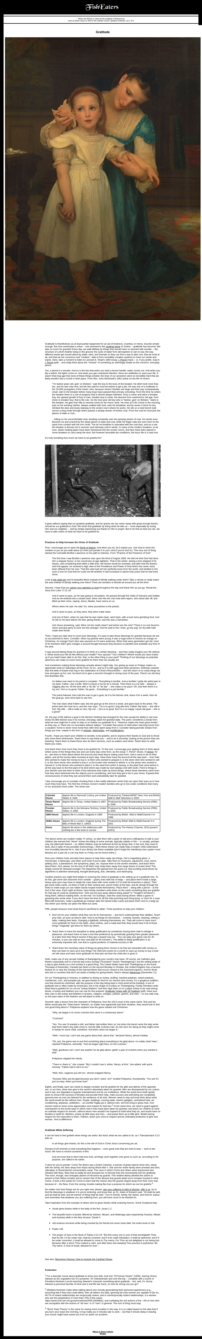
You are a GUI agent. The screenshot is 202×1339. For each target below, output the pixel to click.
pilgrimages (98, 730)
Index (103, 1334)
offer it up (145, 1189)
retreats (87, 730)
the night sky (59, 579)
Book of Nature (88, 547)
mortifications (117, 730)
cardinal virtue (113, 346)
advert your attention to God (84, 587)
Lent (116, 668)
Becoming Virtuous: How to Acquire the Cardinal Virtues (83, 1259)
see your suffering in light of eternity (121, 1189)
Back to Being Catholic (103, 1332)
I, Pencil (122, 359)
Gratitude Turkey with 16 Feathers (122, 991)
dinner (150, 751)
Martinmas (135, 972)
